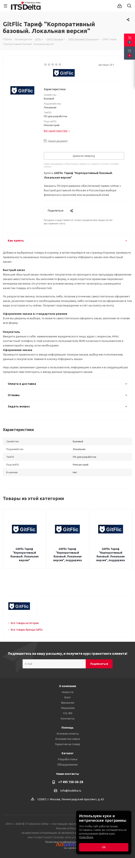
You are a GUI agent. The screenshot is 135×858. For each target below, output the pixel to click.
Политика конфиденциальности (67, 841)
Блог (67, 697)
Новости (67, 692)
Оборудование (67, 764)
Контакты (68, 718)
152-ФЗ (67, 713)
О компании (67, 686)
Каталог (68, 753)
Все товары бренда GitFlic (27, 629)
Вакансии (67, 702)
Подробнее (86, 837)
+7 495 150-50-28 (70, 782)
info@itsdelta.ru (70, 790)
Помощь (67, 727)
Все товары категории (25, 623)
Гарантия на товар (67, 744)
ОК (104, 847)
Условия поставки (67, 738)
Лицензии (68, 707)
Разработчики (67, 759)
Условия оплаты (68, 733)
